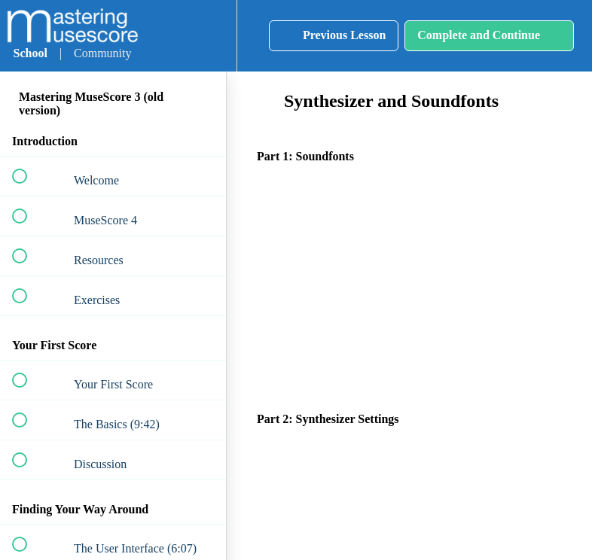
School (30, 53)
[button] (163, 36)
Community (102, 53)
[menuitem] (208, 36)
